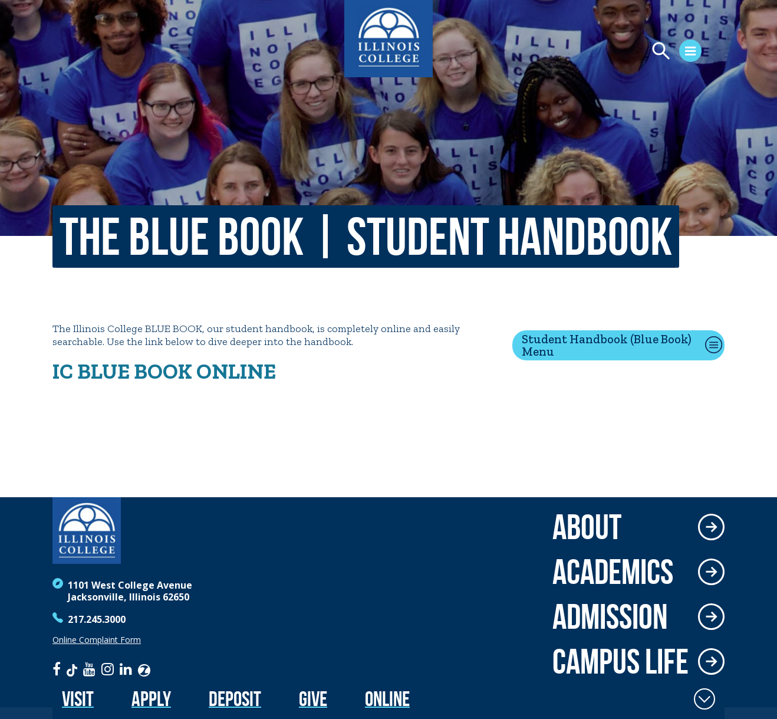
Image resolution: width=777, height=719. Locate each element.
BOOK (163, 371)
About (586, 526)
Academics (612, 571)
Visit (78, 698)
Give (313, 698)
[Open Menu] (633, 52)
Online (387, 698)
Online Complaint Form (96, 640)
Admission (610, 616)
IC (64, 371)
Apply (151, 698)
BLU (97, 371)
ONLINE (234, 371)
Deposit (235, 698)
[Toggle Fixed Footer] (704, 699)
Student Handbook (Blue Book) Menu (607, 345)
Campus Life (620, 661)
